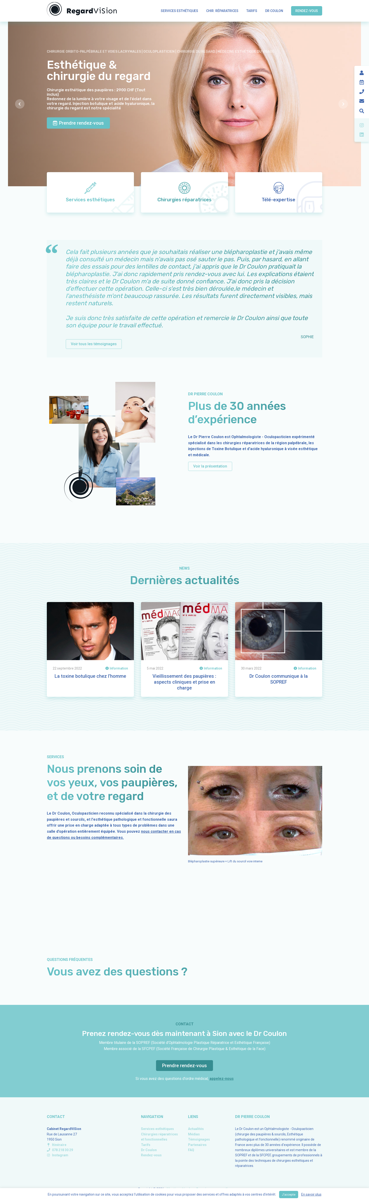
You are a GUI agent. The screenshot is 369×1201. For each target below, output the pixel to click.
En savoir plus (311, 1194)
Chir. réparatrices (222, 11)
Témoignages (199, 1139)
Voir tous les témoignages (94, 344)
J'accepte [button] (288, 1194)
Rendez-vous (306, 11)
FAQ (191, 1150)
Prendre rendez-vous (78, 123)
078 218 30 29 (60, 1150)
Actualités (196, 1129)
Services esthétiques (179, 11)
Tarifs (251, 11)
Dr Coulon (274, 11)
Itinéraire (56, 1145)
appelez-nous (221, 1078)
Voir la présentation (210, 466)
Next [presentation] (346, 104)
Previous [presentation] (22, 104)
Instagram (57, 1155)
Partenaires (197, 1145)
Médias (194, 1134)
